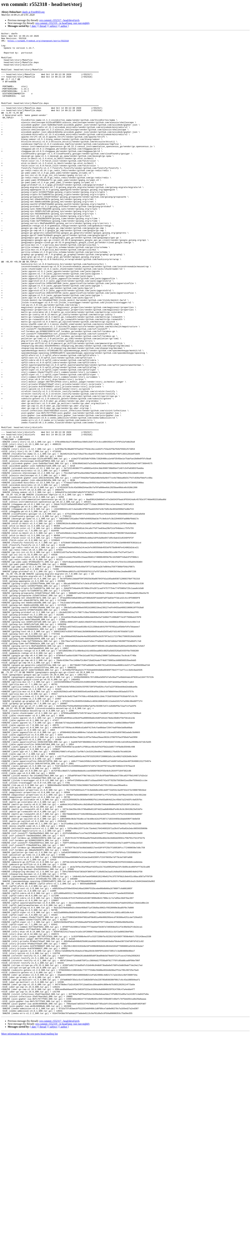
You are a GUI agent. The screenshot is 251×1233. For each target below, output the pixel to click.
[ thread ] (43, 26)
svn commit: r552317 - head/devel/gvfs (59, 20)
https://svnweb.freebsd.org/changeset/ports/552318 (38, 42)
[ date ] (33, 26)
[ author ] (64, 26)
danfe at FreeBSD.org (33, 12)
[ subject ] (53, 26)
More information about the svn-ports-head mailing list (29, 1230)
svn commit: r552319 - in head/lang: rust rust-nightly (62, 23)
